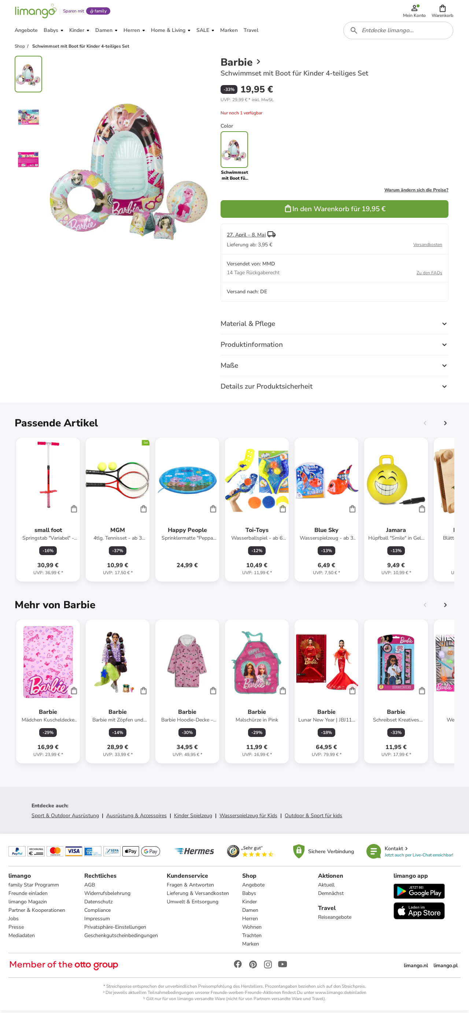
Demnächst (331, 895)
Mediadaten (22, 938)
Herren (250, 921)
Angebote (253, 887)
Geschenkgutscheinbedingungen (121, 938)
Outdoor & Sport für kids (313, 817)
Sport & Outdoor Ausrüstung (65, 817)
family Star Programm (34, 887)
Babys (249, 895)
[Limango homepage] (35, 12)
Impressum (97, 921)
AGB (89, 887)
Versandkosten (427, 247)
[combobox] (399, 32)
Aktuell (326, 887)
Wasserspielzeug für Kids (248, 817)
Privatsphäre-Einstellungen (115, 929)
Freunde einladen (28, 895)
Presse (16, 929)
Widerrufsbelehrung (107, 895)
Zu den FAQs (429, 275)
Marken (250, 946)
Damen (250, 912)
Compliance (97, 912)
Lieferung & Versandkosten (198, 895)
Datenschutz (98, 904)
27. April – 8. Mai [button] (246, 237)
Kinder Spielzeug (193, 817)
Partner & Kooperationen (37, 912)
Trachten (252, 938)
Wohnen (252, 929)
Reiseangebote (334, 919)
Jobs (14, 921)
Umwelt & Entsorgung (192, 904)
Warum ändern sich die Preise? (416, 192)
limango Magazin (28, 904)
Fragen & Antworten (190, 887)
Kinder (249, 904)
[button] (443, 12)
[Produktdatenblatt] (48, 512)
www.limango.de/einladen (340, 995)
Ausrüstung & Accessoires (136, 817)
